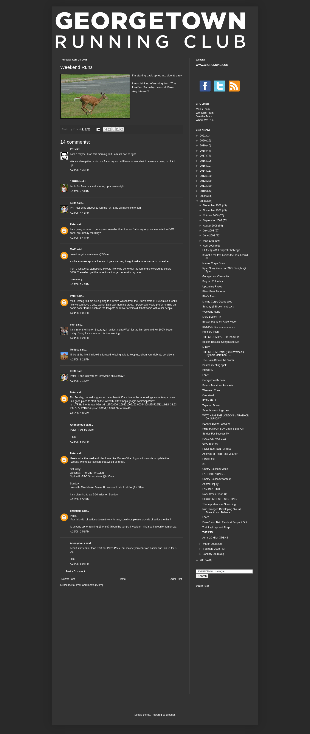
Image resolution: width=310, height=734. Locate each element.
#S (204, 464)
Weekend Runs (211, 311)
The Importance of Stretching (219, 504)
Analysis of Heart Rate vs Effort (220, 453)
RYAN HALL (209, 400)
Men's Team (203, 109)
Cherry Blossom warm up (216, 479)
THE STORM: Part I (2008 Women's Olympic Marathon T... (223, 354)
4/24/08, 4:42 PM (79, 212)
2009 (203, 195)
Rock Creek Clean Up (214, 494)
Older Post (176, 578)
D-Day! (206, 346)
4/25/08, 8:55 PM (79, 499)
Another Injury (210, 484)
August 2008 (210, 225)
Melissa (74, 349)
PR (72, 149)
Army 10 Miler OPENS (215, 537)
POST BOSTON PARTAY (216, 448)
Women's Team (205, 112)
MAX (73, 249)
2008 (203, 201)
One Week (208, 395)
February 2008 (211, 548)
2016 (203, 160)
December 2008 (212, 205)
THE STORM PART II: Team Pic (220, 336)
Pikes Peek (208, 458)
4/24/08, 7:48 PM (79, 284)
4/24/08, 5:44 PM (79, 237)
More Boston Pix (211, 316)
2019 (203, 145)
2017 (203, 155)
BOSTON (207, 370)
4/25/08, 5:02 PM (79, 441)
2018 (203, 150)
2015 (203, 165)
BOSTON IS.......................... (218, 326)
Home (122, 578)
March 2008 (210, 543)
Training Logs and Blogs (216, 527)
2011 (203, 185)
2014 (203, 170)
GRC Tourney (210, 443)
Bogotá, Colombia (212, 281)
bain (72, 324)
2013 (203, 175)
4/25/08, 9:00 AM (79, 413)
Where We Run (205, 120)
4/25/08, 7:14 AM (79, 380)
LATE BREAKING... (213, 474)
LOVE (205, 517)
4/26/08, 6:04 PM (79, 563)
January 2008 (211, 554)
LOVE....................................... (219, 375)
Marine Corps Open (213, 263)
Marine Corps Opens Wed (217, 301)
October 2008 (211, 215)
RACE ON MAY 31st (214, 438)
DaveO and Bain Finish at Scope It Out (224, 522)
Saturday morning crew (215, 410)
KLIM (73, 203)
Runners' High (210, 331)
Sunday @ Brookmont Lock (218, 306)
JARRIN (75, 181)
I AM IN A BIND (211, 489)
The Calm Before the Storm (218, 360)
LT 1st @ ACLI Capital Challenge (221, 250)
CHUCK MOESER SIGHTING (219, 499)
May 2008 (209, 240)
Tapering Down (211, 405)
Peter (73, 224)
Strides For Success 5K (215, 433)
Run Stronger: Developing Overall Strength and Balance (221, 511)
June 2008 (209, 235)
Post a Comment (75, 571)
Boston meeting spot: (214, 365)
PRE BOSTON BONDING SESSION (223, 428)
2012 (203, 180)
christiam (75, 510)
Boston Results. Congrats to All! (220, 341)
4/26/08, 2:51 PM (79, 531)
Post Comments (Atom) (89, 585)
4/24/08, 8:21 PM (79, 338)
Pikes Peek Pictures (213, 291)
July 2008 (209, 230)
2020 (203, 140)
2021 (203, 135)
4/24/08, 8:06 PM (79, 313)
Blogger (170, 714)
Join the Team (204, 116)
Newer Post (68, 578)
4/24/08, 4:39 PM (79, 191)
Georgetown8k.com (213, 380)
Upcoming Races (212, 286)
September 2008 (213, 220)
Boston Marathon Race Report (219, 321)
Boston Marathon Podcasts (217, 385)
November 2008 (212, 210)
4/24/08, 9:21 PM (79, 359)
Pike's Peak (209, 296)
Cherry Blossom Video (215, 468)
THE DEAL (208, 532)
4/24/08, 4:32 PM (79, 169)
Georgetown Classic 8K (215, 276)
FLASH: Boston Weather (216, 423)
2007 (203, 560)
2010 (203, 190)
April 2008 (209, 245)
